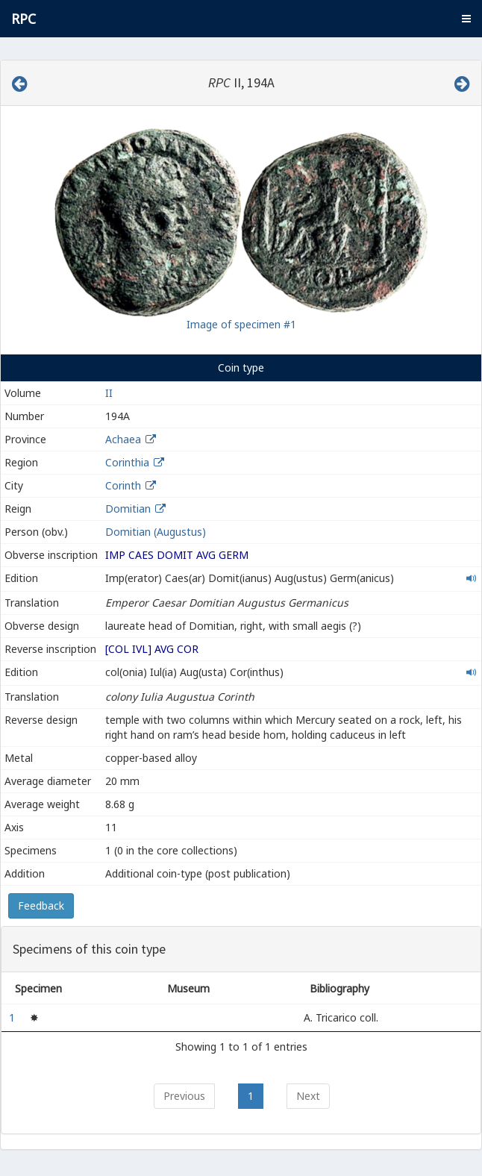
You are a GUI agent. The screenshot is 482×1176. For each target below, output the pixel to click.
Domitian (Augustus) (155, 532)
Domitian (128, 508)
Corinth (123, 485)
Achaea (123, 439)
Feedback (41, 905)
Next (308, 1096)
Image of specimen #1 (241, 324)
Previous (184, 1096)
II (109, 393)
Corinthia (127, 462)
